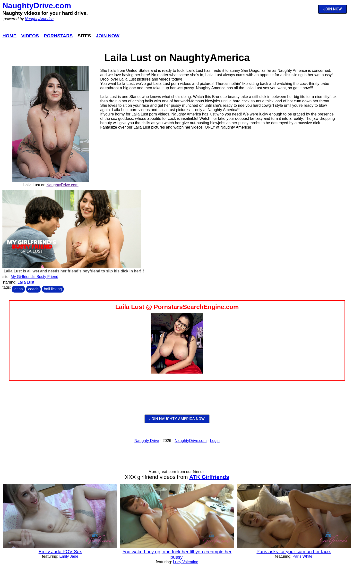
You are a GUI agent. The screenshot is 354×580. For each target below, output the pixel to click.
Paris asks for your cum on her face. (294, 551)
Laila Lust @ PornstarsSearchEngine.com (177, 306)
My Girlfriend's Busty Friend (34, 277)
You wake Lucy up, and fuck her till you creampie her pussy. (176, 554)
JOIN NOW (332, 9)
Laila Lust (25, 282)
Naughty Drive (146, 441)
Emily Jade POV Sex (60, 551)
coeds (33, 289)
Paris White (302, 556)
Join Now (108, 35)
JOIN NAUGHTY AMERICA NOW (177, 419)
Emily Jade (68, 556)
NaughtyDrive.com (36, 5)
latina (18, 289)
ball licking (53, 289)
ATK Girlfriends (209, 477)
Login (215, 441)
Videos (30, 35)
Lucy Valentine (185, 562)
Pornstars (58, 35)
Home (9, 35)
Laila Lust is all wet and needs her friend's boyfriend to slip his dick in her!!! (74, 271)
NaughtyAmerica (39, 19)
